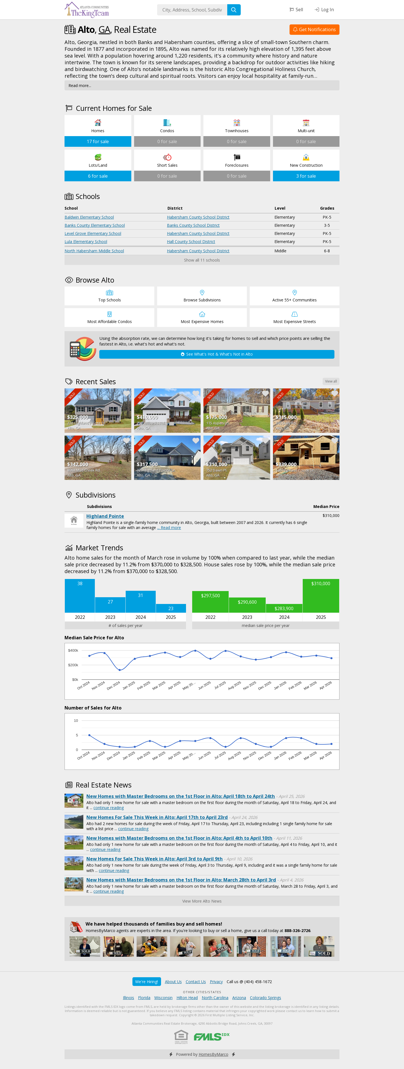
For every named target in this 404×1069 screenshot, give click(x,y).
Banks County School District (193, 225)
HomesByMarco (213, 1054)
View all (331, 381)
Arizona (239, 997)
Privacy (216, 981)
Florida (144, 997)
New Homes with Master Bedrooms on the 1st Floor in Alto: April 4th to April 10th (179, 838)
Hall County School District (191, 241)
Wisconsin (163, 997)
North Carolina (215, 997)
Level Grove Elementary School (93, 233)
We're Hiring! (146, 981)
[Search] (234, 9)
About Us (173, 981)
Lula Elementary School (86, 241)
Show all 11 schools (202, 260)
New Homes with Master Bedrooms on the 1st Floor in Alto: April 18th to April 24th (180, 796)
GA (104, 29)
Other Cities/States (202, 992)
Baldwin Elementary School (89, 217)
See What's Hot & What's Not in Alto (216, 354)
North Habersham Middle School (94, 250)
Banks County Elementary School (95, 225)
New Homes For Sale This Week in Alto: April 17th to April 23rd (157, 817)
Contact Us (196, 981)
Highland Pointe (105, 516)
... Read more (169, 527)
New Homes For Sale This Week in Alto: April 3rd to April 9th (154, 859)
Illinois (128, 997)
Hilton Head (187, 997)
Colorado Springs (265, 997)
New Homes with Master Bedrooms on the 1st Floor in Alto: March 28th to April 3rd (181, 880)
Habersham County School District (198, 217)
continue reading (108, 807)
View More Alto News (202, 901)
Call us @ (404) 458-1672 (249, 981)
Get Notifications (314, 29)
